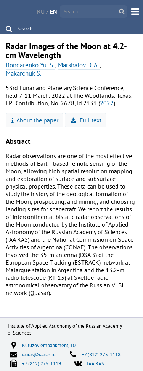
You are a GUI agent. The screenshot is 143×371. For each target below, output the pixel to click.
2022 (107, 103)
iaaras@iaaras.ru (39, 354)
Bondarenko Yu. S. (30, 65)
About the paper (35, 120)
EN (53, 11)
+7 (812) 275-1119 (41, 363)
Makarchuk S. (24, 73)
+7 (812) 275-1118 (101, 354)
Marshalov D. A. (79, 65)
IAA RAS (95, 363)
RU (41, 11)
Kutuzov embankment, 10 (49, 345)
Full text (86, 120)
